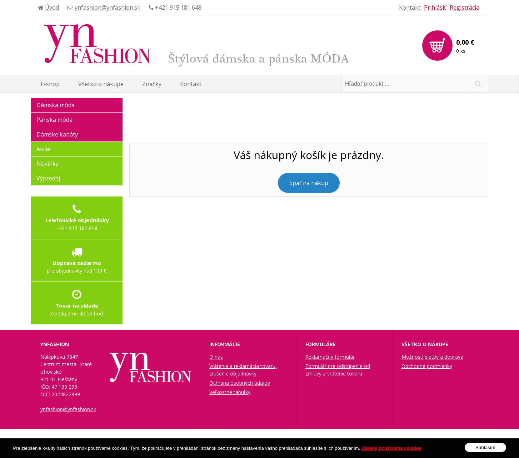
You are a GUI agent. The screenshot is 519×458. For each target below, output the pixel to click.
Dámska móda (55, 105)
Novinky (47, 164)
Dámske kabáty (57, 134)
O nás (216, 356)
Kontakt (409, 7)
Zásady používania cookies (391, 452)
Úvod (52, 7)
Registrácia (464, 7)
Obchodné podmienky (426, 366)
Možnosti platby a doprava (432, 356)
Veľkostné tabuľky (229, 392)
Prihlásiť (435, 7)
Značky (151, 84)
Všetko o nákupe (101, 84)
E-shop (50, 84)
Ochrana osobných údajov (239, 382)
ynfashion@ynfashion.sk (107, 7)
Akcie (43, 149)
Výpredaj (48, 178)
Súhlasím (485, 451)
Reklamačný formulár (330, 356)
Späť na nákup (308, 183)
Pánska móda (54, 120)
